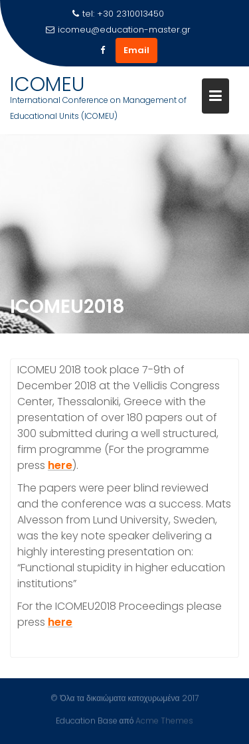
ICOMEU (47, 84)
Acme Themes (164, 720)
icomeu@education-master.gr (118, 29)
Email (136, 50)
